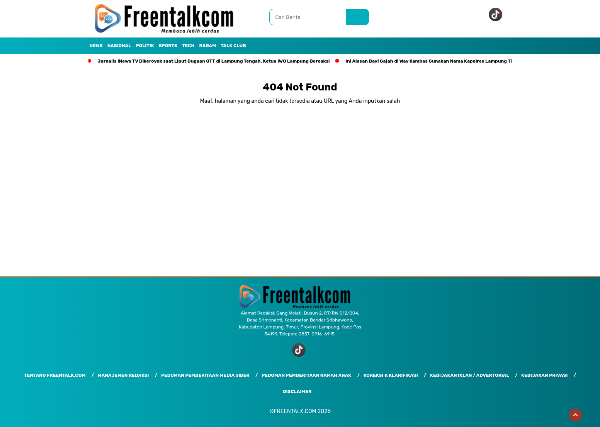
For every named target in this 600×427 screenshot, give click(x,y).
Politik (145, 45)
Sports (168, 45)
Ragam (207, 45)
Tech (188, 45)
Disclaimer (297, 391)
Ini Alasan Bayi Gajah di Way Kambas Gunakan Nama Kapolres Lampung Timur (433, 61)
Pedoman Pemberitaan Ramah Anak (306, 375)
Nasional (119, 45)
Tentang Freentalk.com (54, 375)
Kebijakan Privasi (544, 375)
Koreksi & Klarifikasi (391, 375)
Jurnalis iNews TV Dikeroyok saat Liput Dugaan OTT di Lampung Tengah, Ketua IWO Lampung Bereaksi (213, 61)
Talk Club (233, 45)
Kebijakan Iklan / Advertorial (469, 375)
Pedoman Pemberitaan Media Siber (205, 375)
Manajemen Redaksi (123, 375)
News (96, 45)
